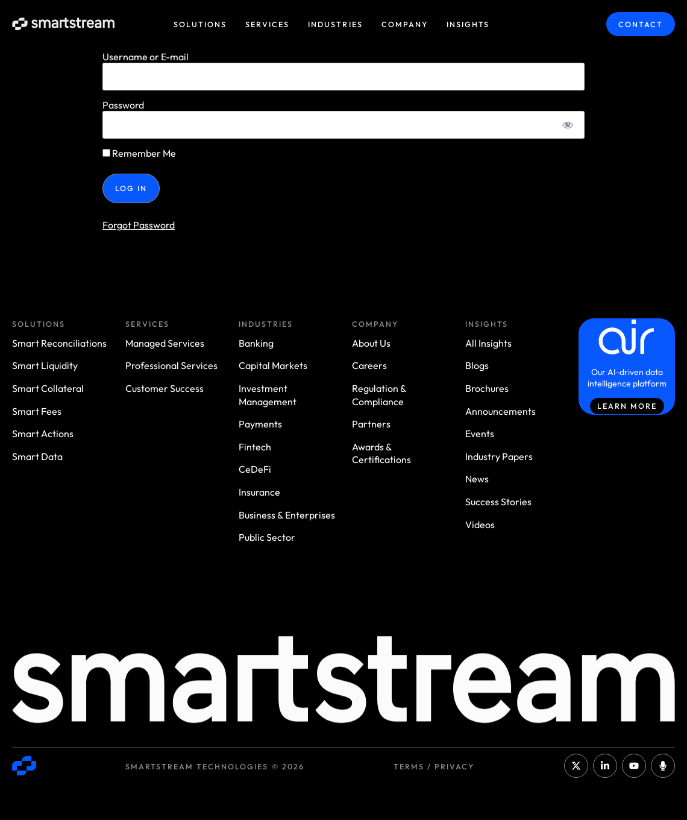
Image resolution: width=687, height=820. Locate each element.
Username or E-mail (145, 57)
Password (123, 105)
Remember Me (139, 153)
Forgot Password (138, 225)
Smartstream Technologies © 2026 (214, 766)
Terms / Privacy (434, 766)
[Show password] (568, 125)
